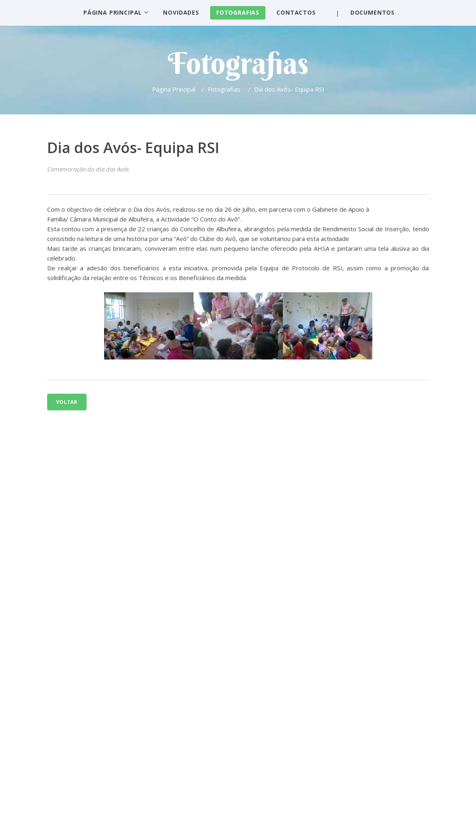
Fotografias (237, 12)
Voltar (67, 402)
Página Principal (112, 12)
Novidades (181, 12)
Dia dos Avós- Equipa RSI (133, 148)
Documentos (372, 12)
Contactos (296, 12)
